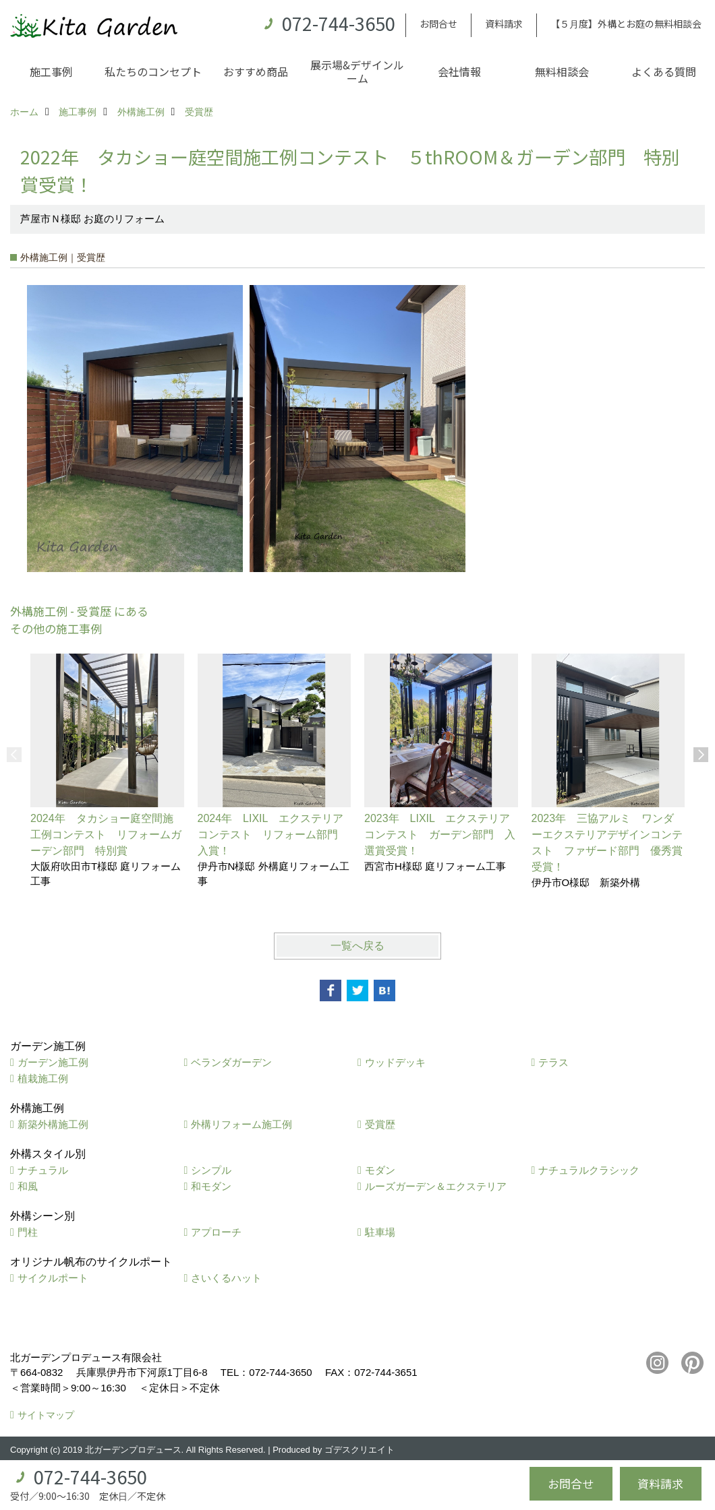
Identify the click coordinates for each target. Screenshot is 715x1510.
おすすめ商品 (255, 71)
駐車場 (380, 1232)
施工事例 (51, 71)
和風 (28, 1186)
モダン (380, 1170)
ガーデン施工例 (53, 1062)
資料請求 (504, 23)
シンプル (211, 1170)
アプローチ (216, 1232)
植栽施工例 (43, 1078)
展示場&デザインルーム (357, 71)
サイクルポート (53, 1278)
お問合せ (438, 23)
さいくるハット (226, 1278)
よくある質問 (663, 71)
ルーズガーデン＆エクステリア (436, 1186)
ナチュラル (43, 1170)
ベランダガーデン (231, 1062)
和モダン (211, 1186)
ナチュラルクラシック (588, 1170)
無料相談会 (562, 71)
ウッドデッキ (395, 1062)
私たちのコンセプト (153, 71)
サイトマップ (46, 1415)
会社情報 (459, 71)
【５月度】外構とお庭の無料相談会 (626, 23)
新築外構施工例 (53, 1124)
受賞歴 (380, 1124)
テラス (553, 1062)
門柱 (28, 1232)
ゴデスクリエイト (359, 1450)
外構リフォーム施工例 (241, 1124)
